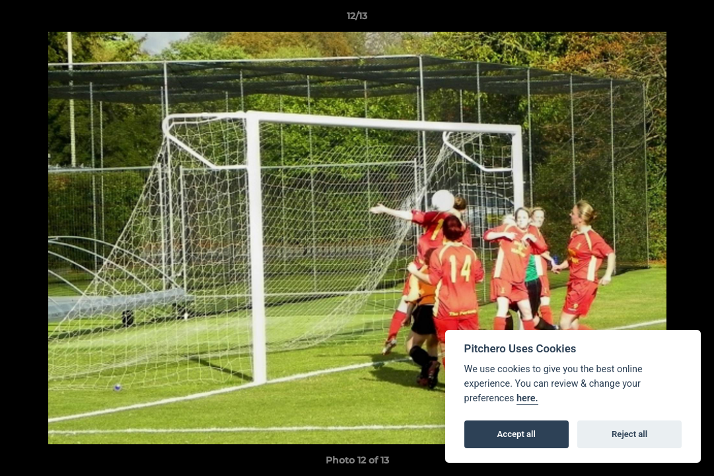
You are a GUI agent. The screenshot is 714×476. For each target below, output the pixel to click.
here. (527, 398)
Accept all (516, 434)
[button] (690, 19)
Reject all (629, 434)
